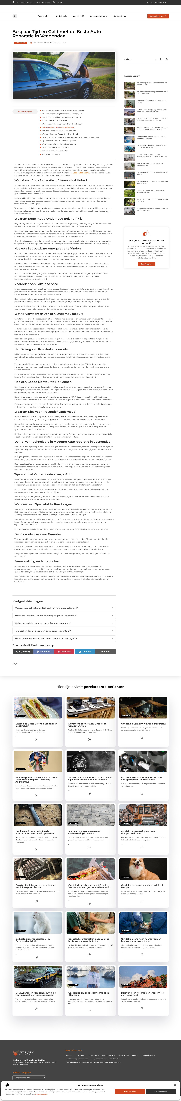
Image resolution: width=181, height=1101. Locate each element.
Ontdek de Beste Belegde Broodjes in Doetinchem (36, 730)
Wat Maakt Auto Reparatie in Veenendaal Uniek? (63, 116)
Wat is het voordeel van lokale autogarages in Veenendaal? (64, 620)
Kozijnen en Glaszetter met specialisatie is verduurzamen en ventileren (152, 125)
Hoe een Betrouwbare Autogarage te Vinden (61, 122)
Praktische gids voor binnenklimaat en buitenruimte (152, 89)
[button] (175, 1085)
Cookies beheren (161, 1091)
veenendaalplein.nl (81, 178)
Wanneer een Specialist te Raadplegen (59, 149)
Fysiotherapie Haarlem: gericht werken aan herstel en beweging (152, 151)
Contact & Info (119, 21)
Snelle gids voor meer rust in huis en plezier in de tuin (151, 196)
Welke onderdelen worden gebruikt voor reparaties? (64, 628)
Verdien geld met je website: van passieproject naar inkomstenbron (94, 1068)
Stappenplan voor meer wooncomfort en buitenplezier (152, 187)
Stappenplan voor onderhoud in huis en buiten (152, 178)
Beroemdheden (108, 1060)
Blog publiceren (148, 1060)
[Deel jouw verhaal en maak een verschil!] (146, 238)
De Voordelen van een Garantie (55, 153)
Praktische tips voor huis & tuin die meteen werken (150, 169)
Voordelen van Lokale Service (54, 126)
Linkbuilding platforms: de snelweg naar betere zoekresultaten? (92, 1064)
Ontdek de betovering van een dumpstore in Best (138, 837)
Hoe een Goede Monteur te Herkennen (59, 136)
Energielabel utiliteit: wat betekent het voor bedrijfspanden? (152, 142)
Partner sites (43, 21)
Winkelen (20, 48)
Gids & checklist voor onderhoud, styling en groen (152, 205)
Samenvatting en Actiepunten (55, 156)
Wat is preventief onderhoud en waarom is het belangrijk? (64, 643)
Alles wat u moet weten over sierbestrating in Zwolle (84, 837)
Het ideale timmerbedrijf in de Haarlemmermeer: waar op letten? (34, 837)
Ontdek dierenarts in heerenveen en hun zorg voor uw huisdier (141, 945)
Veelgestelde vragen (51, 159)
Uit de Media (61, 21)
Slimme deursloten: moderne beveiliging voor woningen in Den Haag (152, 161)
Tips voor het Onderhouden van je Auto (59, 146)
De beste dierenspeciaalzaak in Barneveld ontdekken (32, 945)
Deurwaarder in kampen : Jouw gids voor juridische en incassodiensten (35, 999)
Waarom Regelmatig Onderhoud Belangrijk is (62, 119)
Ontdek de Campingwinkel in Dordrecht (143, 729)
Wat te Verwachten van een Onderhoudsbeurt (62, 129)
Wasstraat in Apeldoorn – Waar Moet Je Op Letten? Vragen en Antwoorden (90, 783)
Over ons (69, 1060)
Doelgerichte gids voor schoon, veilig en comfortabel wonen (152, 214)
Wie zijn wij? (78, 21)
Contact (135, 1060)
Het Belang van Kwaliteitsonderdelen (58, 132)
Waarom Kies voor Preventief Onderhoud (60, 139)
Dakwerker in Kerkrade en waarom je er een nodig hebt (143, 999)
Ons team (81, 1060)
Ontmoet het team (98, 21)
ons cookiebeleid (41, 1094)
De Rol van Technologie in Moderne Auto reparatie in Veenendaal (70, 142)
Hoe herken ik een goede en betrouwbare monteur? (64, 636)
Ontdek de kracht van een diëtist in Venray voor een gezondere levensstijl (89, 891)
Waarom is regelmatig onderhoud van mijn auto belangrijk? (64, 613)
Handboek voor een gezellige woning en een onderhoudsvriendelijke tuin (153, 134)
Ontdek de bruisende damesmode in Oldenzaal (88, 999)
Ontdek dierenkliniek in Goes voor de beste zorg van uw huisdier (88, 945)
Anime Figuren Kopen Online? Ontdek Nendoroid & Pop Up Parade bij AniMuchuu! (36, 784)
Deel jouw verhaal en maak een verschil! (146, 247)
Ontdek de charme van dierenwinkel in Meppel (142, 891)
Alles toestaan (130, 1091)
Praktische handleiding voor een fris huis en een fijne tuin (152, 98)
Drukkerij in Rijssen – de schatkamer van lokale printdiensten (35, 891)
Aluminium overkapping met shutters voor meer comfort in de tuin (151, 116)
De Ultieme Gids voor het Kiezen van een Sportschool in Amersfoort (141, 783)
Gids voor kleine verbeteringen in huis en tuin (151, 107)
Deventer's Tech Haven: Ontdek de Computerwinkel (87, 730)
